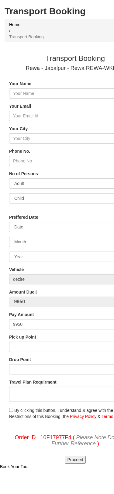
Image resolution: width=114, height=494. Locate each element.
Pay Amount (22, 314)
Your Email (20, 106)
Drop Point (20, 359)
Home (14, 24)
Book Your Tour (14, 466)
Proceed (75, 459)
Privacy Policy (83, 416)
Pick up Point (22, 337)
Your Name (20, 83)
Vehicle (16, 269)
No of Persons (23, 173)
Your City (18, 128)
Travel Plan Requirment (33, 382)
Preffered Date (23, 217)
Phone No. (19, 151)
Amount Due (23, 292)
